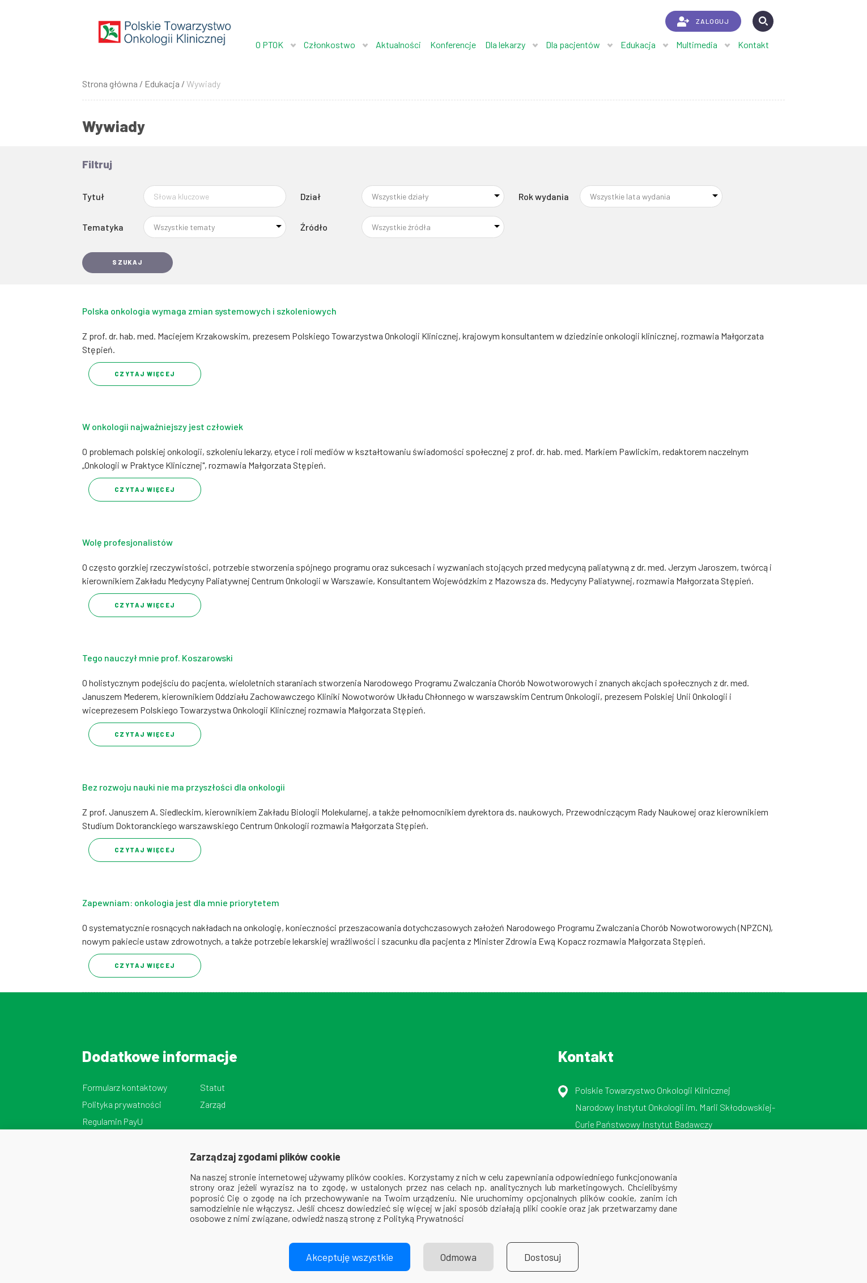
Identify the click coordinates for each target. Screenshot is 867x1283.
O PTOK (269, 44)
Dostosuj (542, 1257)
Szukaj (127, 262)
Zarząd (213, 1104)
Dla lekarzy (505, 44)
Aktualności (398, 44)
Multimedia (696, 44)
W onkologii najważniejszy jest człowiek (162, 426)
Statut (212, 1087)
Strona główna (110, 83)
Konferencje (453, 44)
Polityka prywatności (122, 1104)
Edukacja (638, 44)
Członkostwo (329, 44)
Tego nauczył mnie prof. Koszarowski (157, 657)
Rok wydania (543, 196)
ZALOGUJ (703, 21)
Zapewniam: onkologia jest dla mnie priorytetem (180, 902)
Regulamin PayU (112, 1121)
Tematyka (103, 227)
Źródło (314, 227)
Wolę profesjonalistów (127, 542)
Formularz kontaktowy (124, 1087)
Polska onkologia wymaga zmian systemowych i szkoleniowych (209, 310)
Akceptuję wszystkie (349, 1257)
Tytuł (93, 196)
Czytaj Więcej (144, 373)
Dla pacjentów (573, 44)
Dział (310, 196)
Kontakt (753, 44)
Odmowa (458, 1257)
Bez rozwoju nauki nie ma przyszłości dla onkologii (183, 786)
